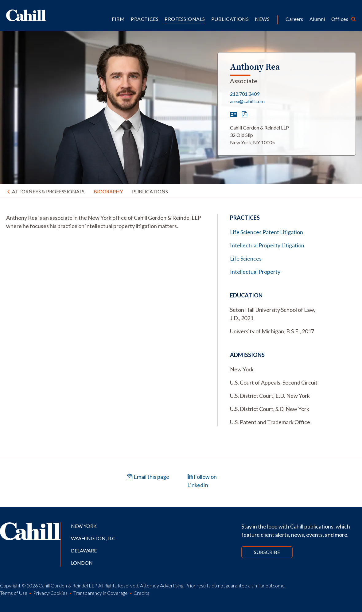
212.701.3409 (244, 94)
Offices (339, 19)
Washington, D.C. (93, 538)
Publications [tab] (150, 191)
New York (84, 526)
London (82, 563)
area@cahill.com (247, 101)
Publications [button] (230, 19)
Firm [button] (118, 19)
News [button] (262, 19)
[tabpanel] (105, 222)
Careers (294, 19)
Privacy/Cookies (50, 593)
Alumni (317, 19)
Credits (141, 593)
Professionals (185, 19)
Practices (144, 19)
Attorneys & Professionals (48, 191)
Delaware (84, 550)
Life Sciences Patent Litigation (266, 232)
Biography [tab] (108, 191)
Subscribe (267, 552)
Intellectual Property (255, 271)
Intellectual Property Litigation (267, 245)
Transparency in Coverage (100, 593)
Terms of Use (13, 593)
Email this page (148, 476)
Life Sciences (246, 258)
